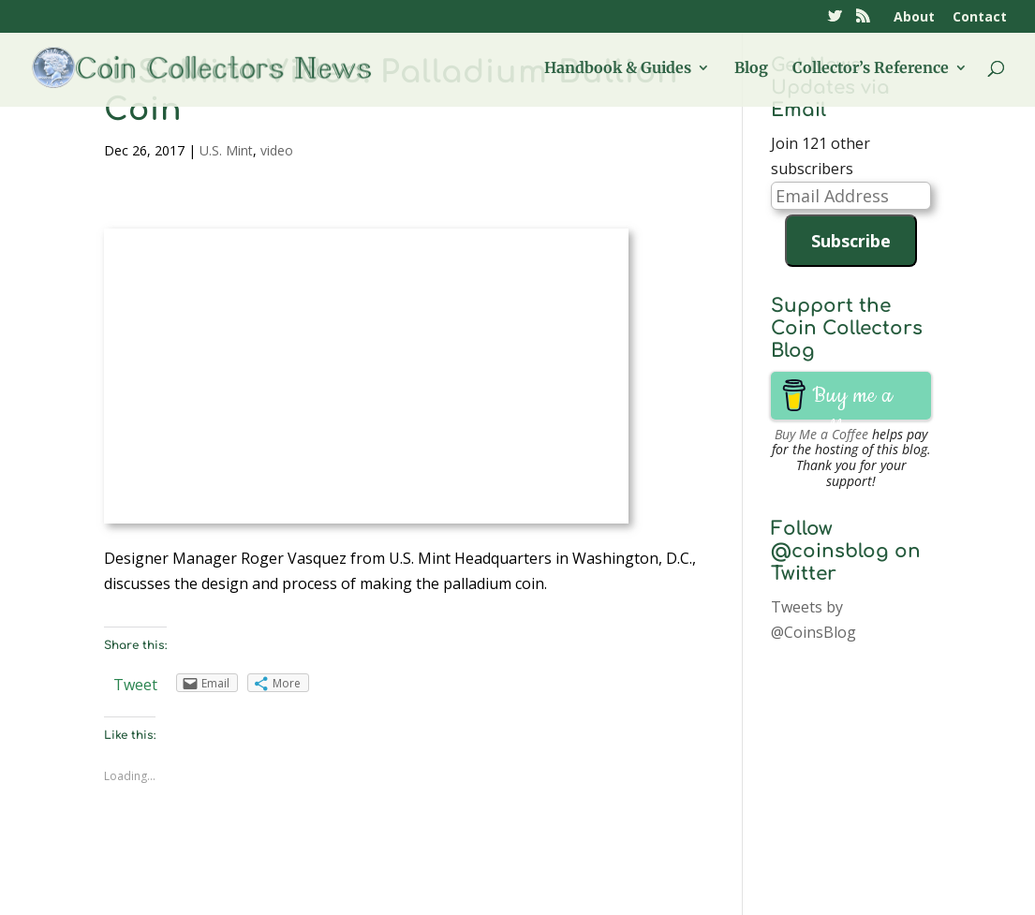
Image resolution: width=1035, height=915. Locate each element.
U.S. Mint (226, 150)
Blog (751, 69)
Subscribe (851, 240)
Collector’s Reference (870, 69)
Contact (980, 17)
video (276, 150)
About (914, 17)
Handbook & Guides (617, 69)
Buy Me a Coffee (821, 434)
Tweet (135, 684)
